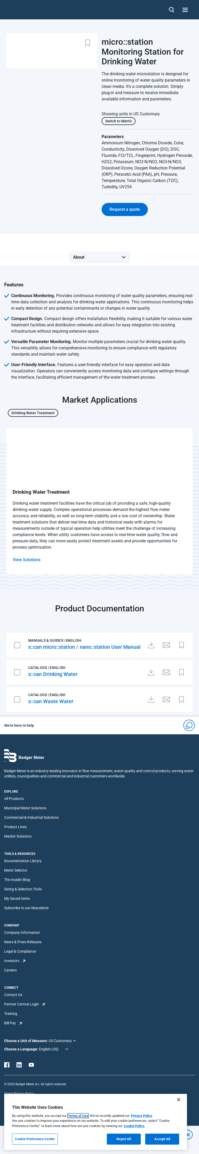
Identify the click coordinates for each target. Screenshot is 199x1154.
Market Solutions (18, 836)
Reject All (123, 1139)
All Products (14, 799)
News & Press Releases (23, 942)
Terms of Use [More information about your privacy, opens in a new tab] (78, 1116)
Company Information (22, 932)
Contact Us (13, 995)
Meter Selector (15, 870)
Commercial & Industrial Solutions (31, 817)
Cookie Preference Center (35, 1139)
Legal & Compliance (20, 951)
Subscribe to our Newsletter (26, 908)
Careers (10, 970)
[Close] (178, 1099)
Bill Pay (10, 1023)
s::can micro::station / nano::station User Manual (84, 647)
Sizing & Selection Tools (23, 889)
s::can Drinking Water (53, 674)
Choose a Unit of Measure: (26, 1041)
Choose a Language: (21, 1049)
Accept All (162, 1139)
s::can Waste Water (50, 701)
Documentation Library (23, 861)
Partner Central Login (21, 1004)
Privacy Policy (141, 1116)
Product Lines (15, 827)
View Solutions (26, 559)
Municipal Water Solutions (25, 808)
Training (10, 1013)
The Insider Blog (17, 880)
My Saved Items (17, 898)
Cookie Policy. (134, 1126)
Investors (11, 961)
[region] (95, 1122)
